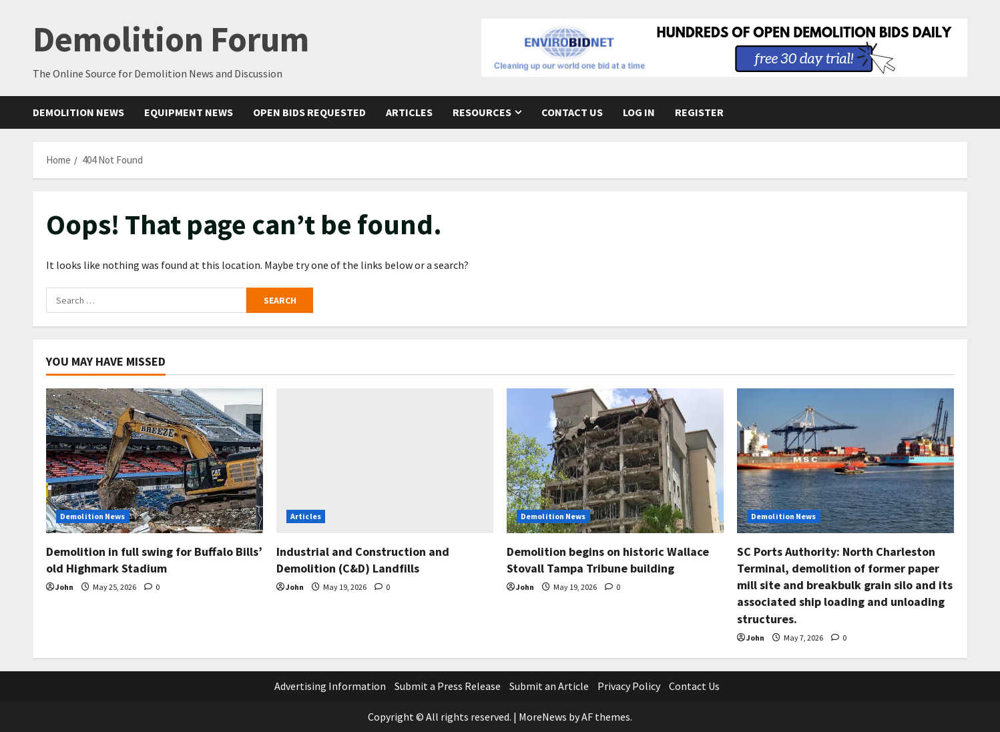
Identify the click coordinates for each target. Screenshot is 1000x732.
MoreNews (543, 716)
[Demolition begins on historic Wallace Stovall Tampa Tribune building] (615, 460)
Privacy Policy (628, 686)
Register (699, 112)
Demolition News (78, 112)
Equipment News (188, 112)
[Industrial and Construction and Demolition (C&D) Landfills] (384, 460)
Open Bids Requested (309, 112)
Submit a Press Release (448, 686)
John (64, 587)
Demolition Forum (171, 39)
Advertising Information (330, 686)
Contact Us (572, 112)
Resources (482, 112)
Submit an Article (549, 686)
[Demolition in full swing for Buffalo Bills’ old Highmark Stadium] (154, 460)
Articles (409, 112)
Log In (639, 112)
